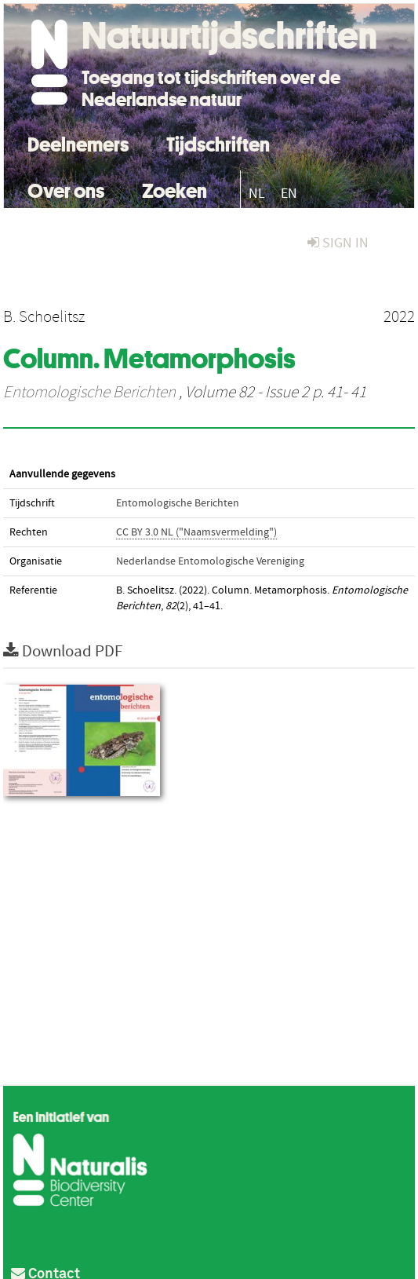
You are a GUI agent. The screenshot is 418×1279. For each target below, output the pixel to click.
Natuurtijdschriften (229, 35)
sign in (338, 243)
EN (289, 193)
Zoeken (174, 188)
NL (257, 193)
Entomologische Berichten (89, 392)
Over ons (65, 188)
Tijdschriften (218, 142)
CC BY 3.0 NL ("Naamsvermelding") (196, 532)
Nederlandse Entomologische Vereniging (210, 561)
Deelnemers (78, 142)
